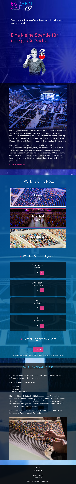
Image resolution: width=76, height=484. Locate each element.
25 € (38, 217)
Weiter (38, 349)
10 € (38, 197)
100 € (38, 238)
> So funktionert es (17, 165)
